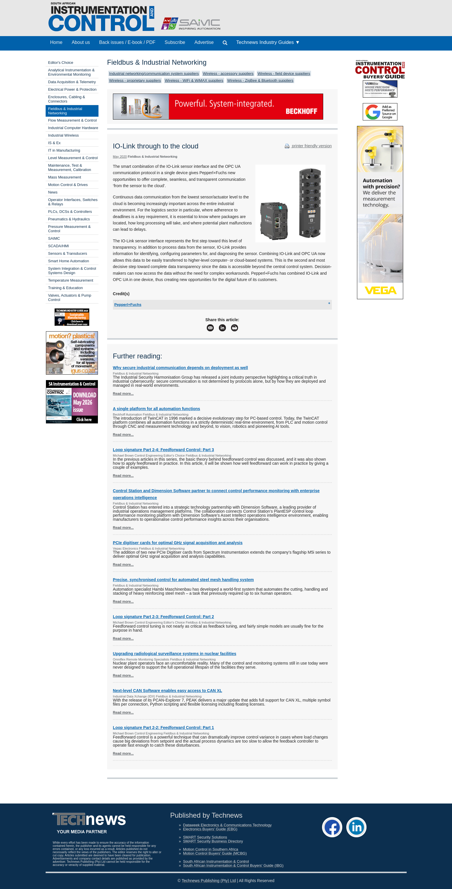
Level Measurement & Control (73, 158)
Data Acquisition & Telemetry (72, 82)
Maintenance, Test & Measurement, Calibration (69, 167)
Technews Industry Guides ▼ (268, 42)
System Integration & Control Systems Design (72, 270)
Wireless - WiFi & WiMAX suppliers (194, 80)
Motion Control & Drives (68, 185)
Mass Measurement (64, 177)
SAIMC (54, 238)
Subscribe (175, 42)
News (53, 192)
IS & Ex (54, 143)
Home (56, 42)
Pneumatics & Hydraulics (69, 219)
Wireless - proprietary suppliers (135, 80)
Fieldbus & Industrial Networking (65, 111)
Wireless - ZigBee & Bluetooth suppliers (260, 80)
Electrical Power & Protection (72, 89)
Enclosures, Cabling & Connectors (66, 99)
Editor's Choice (60, 62)
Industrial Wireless (63, 135)
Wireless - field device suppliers (284, 73)
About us (81, 42)
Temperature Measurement (70, 280)
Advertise (204, 42)
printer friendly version (307, 146)
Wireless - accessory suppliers (228, 73)
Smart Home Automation (68, 261)
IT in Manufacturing (64, 150)
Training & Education (65, 288)
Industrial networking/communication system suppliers (154, 73)
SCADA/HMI (58, 246)
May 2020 (120, 156)
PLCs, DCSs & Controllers (70, 211)
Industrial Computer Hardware (73, 128)
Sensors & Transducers (67, 253)
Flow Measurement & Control (72, 120)
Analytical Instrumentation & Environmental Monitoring (71, 72)
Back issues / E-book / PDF (127, 42)
